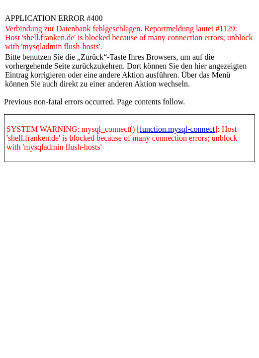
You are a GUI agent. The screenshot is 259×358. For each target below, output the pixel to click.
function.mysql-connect (177, 129)
